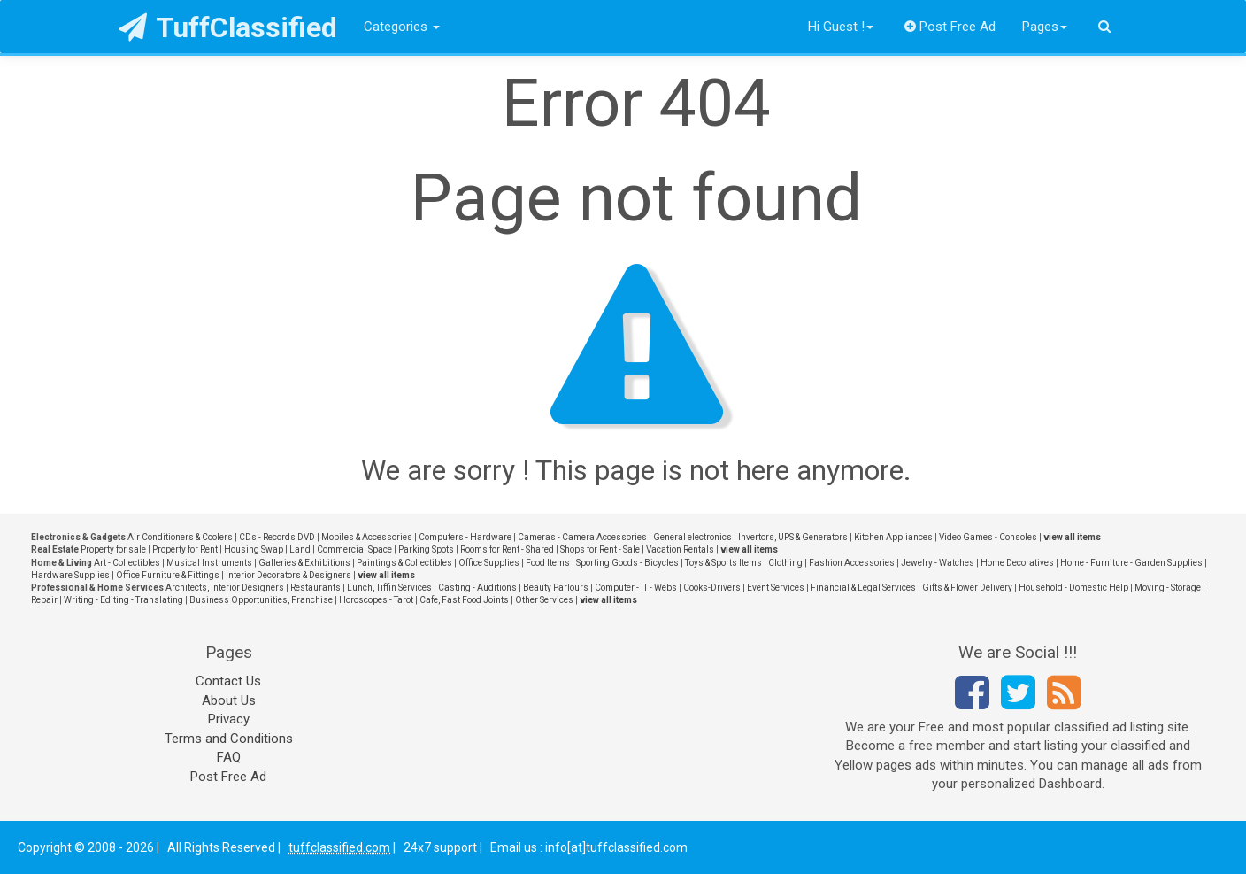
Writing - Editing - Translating (123, 600)
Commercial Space (354, 549)
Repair (44, 600)
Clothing (785, 563)
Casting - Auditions (477, 587)
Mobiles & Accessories (366, 537)
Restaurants (315, 587)
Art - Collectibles (127, 563)
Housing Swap (253, 549)
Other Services (544, 600)
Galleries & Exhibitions (304, 563)
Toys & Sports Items (723, 563)
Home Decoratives (1017, 563)
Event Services (775, 587)
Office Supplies (488, 563)
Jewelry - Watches (937, 563)
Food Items (548, 563)
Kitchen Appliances (893, 537)
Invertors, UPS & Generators (793, 537)
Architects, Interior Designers (224, 587)
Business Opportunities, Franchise (261, 600)
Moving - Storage (1167, 587)
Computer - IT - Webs (636, 587)
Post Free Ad (950, 27)
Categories (402, 27)
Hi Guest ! (840, 27)
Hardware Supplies (70, 575)
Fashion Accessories (852, 563)
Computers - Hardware (465, 537)
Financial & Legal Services (863, 587)
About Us (229, 700)
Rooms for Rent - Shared (507, 549)
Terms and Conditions (229, 738)
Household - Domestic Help (1073, 587)
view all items (1072, 537)
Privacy (229, 719)
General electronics (692, 537)
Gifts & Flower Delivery (967, 587)
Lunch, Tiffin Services (389, 587)
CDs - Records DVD (277, 537)
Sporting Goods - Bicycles (627, 563)
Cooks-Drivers (712, 587)
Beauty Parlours (555, 587)
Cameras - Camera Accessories (582, 537)
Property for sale (113, 549)
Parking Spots (426, 549)
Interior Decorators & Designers (288, 575)
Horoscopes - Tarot (376, 600)
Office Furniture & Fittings (167, 575)
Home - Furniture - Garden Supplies (1131, 563)
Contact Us (228, 681)
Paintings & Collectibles (404, 563)
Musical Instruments (209, 563)
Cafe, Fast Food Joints (464, 600)
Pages (1044, 27)
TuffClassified (228, 27)
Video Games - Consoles (988, 537)
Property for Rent (185, 549)
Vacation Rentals (680, 549)
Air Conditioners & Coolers (180, 537)
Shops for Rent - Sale (600, 549)
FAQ (229, 757)
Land (300, 549)
